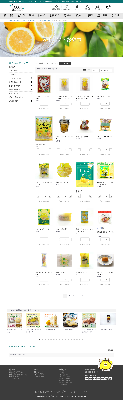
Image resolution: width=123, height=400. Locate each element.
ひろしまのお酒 (68, 16)
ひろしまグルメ (43, 16)
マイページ (38, 371)
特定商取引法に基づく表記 (18, 375)
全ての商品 (39, 63)
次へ (83, 296)
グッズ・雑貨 (116, 16)
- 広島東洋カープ (64, 384)
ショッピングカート (41, 375)
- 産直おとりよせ (64, 378)
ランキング (31, 16)
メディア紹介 (21, 16)
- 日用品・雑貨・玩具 (65, 382)
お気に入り (38, 373)
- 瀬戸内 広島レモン (65, 380)
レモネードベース (50, 329)
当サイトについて (15, 371)
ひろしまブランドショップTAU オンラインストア (61, 391)
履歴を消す (111, 350)
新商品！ (11, 16)
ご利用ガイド (14, 378)
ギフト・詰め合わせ (102, 16)
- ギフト (61, 373)
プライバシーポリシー (17, 373)
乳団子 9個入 (68, 329)
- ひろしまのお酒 (64, 376)
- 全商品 (61, 371)
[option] (15, 323)
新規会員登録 (39, 376)
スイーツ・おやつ (65, 63)
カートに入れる (44, 108)
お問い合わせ (14, 376)
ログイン (38, 369)
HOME (12, 369)
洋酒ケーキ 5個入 (106, 329)
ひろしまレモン (81, 16)
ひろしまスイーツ (55, 16)
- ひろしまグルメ (64, 375)
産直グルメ (91, 16)
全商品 (5, 16)
